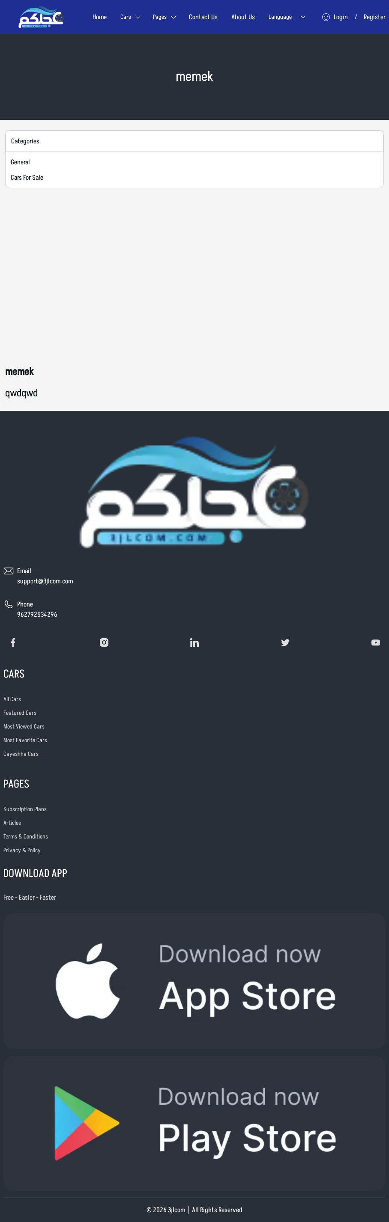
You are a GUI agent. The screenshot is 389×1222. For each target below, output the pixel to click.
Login (341, 17)
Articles (12, 823)
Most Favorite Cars (25, 740)
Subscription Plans (25, 809)
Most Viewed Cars (24, 726)
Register (375, 17)
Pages (165, 17)
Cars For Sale (27, 177)
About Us (243, 17)
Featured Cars (19, 713)
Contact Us (203, 17)
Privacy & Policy (22, 850)
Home (100, 17)
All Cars (12, 699)
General (20, 162)
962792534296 (37, 614)
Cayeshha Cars (21, 754)
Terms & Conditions (25, 837)
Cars (130, 17)
